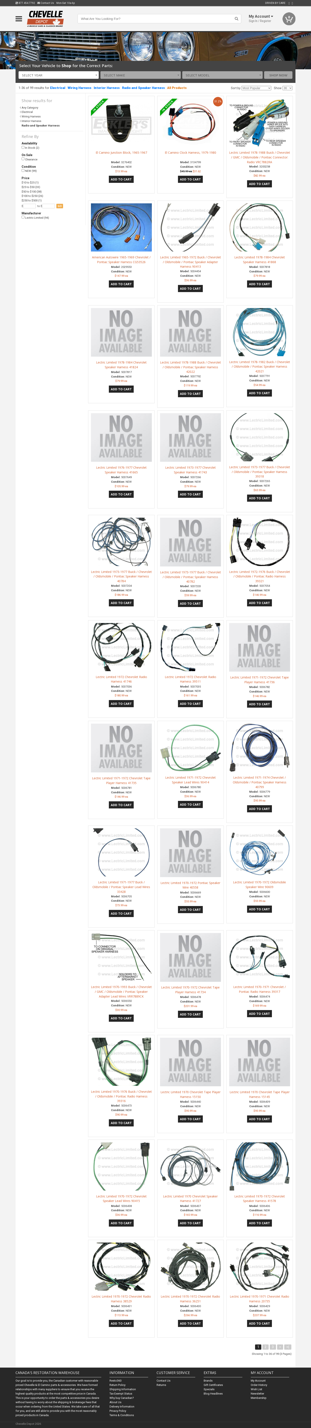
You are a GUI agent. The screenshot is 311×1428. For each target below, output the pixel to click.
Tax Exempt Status (120, 1393)
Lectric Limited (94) (35, 217)
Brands (208, 1380)
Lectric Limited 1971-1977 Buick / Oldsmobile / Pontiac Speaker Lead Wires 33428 (121, 887)
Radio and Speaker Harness (143, 88)
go (60, 206)
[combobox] (59, 75)
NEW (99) (29, 171)
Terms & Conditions (121, 1415)
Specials (209, 1389)
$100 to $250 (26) (32, 196)
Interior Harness (107, 88)
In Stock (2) (30, 148)
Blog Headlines (213, 1393)
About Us (115, 1402)
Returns (161, 1385)
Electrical (57, 88)
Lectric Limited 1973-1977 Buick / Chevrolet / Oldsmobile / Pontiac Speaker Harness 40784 (121, 576)
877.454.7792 (25, 3)
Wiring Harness (79, 88)
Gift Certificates (213, 1385)
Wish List (256, 1389)
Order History (259, 1385)
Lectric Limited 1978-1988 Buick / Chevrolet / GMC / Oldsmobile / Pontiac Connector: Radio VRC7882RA (259, 157)
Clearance (29, 159)
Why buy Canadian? (121, 1398)
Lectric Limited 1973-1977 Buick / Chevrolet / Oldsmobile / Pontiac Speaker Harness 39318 (259, 472)
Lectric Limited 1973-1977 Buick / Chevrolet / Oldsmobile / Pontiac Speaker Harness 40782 (190, 577)
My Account (258, 1380)
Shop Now (278, 75)
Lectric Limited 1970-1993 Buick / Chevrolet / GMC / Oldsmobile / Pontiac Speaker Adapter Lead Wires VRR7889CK (121, 991)
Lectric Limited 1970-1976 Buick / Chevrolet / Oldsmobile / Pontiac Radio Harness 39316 (121, 1096)
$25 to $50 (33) (31, 187)
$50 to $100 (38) (32, 191)
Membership (259, 1398)
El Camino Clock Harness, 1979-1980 (190, 152)
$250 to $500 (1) (32, 200)
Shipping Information (122, 1389)
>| (287, 1347)
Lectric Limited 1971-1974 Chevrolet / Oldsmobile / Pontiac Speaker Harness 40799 (259, 782)
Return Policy (117, 1385)
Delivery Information (121, 1406)
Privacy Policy (117, 1410)
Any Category (30, 107)
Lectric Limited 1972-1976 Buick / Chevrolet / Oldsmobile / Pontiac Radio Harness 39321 (259, 576)
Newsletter (257, 1393)
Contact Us (45, 3)
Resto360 (115, 1380)
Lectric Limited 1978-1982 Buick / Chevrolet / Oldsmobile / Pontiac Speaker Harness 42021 (259, 366)
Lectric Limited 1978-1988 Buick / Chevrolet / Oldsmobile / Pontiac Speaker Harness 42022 (190, 367)
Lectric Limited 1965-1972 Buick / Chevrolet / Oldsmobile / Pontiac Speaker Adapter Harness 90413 (190, 262)
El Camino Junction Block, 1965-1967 (121, 152)
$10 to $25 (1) (30, 182)
